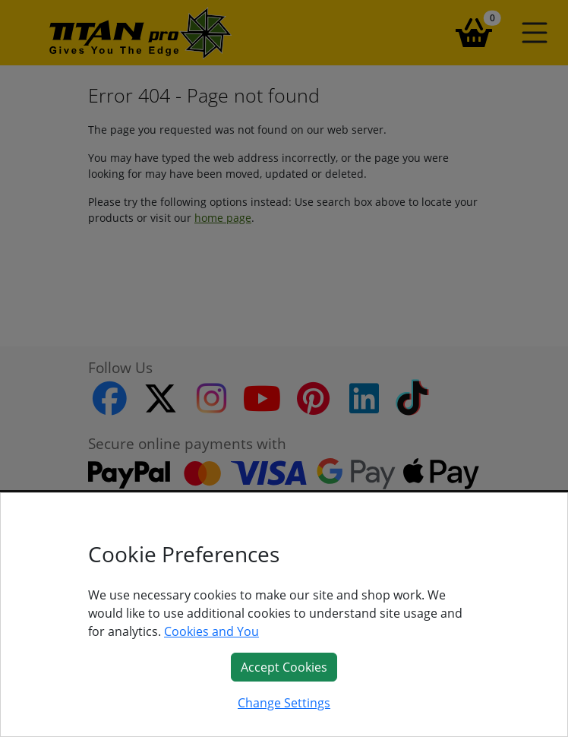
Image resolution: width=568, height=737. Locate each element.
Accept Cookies (284, 667)
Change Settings (284, 702)
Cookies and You (211, 631)
